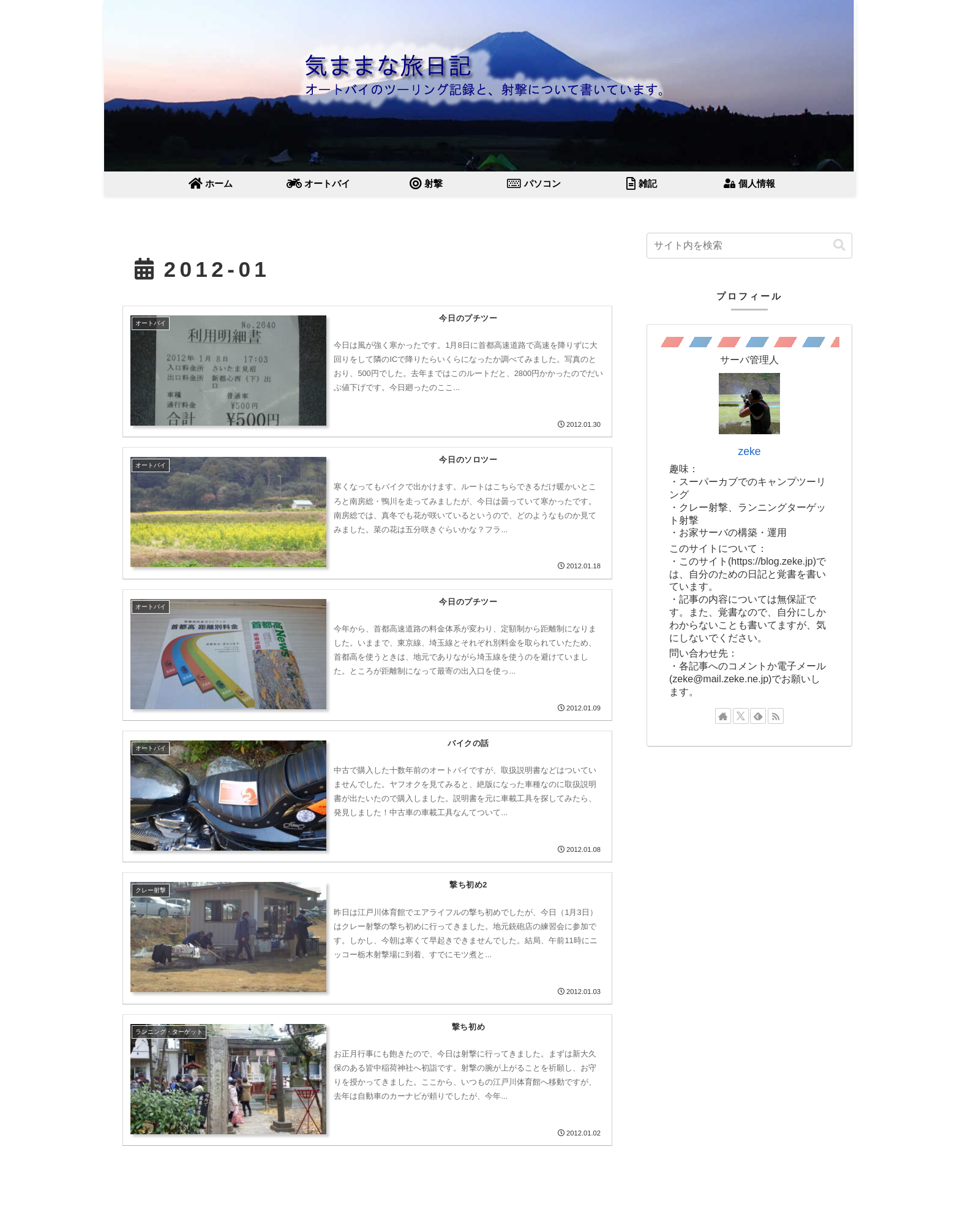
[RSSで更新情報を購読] (776, 716)
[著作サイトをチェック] (723, 716)
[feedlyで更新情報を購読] (758, 716)
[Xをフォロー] (741, 716)
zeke (749, 451)
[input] (749, 245)
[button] (839, 245)
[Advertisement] (749, 846)
